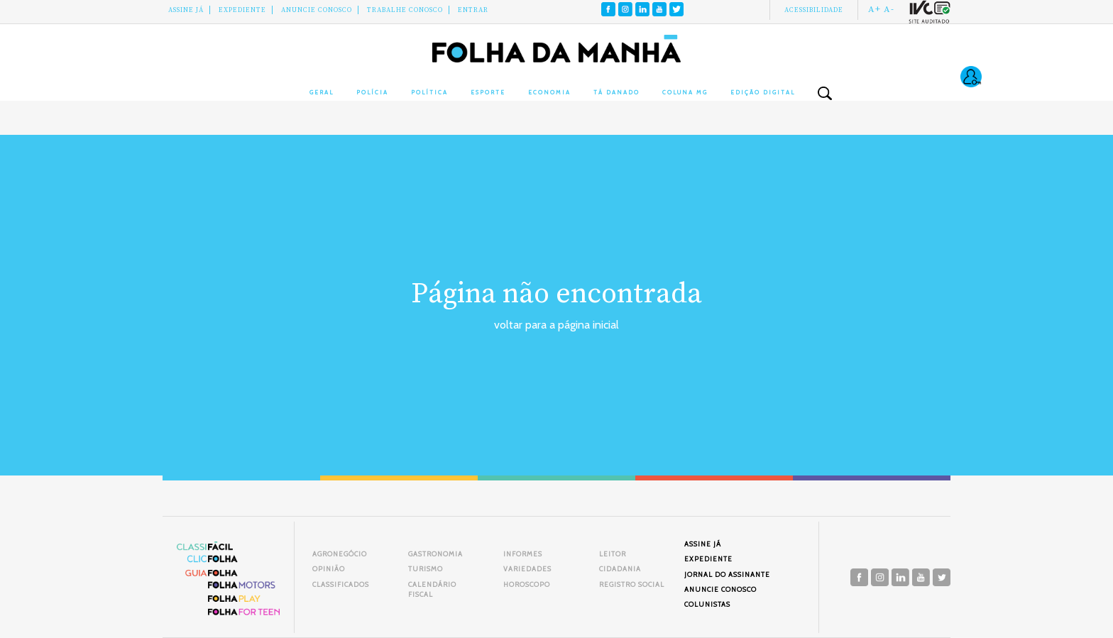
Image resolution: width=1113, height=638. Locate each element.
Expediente (242, 10)
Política (429, 92)
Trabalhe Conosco (405, 10)
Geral (321, 92)
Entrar (473, 10)
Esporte (488, 92)
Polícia (372, 92)
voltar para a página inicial (556, 324)
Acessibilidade (813, 10)
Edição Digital (762, 92)
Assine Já (186, 10)
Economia (549, 92)
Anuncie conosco (316, 10)
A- (889, 9)
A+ (874, 9)
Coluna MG (685, 92)
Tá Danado (616, 92)
